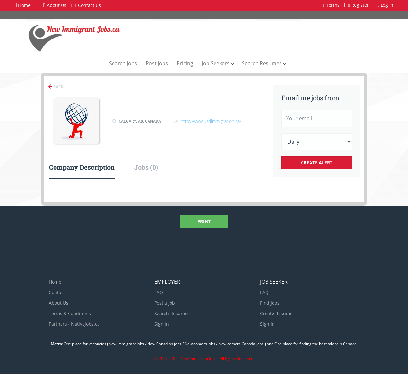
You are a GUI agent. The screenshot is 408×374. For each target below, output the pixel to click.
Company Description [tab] (82, 167)
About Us (54, 5)
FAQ (158, 292)
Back (57, 86)
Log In (385, 5)
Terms (331, 5)
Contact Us (88, 5)
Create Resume (276, 313)
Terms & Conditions (70, 313)
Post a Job (164, 303)
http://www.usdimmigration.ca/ (211, 121)
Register (358, 5)
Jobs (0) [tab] (146, 167)
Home (23, 5)
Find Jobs (270, 303)
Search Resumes (172, 313)
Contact (57, 292)
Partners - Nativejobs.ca (74, 324)
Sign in (161, 324)
